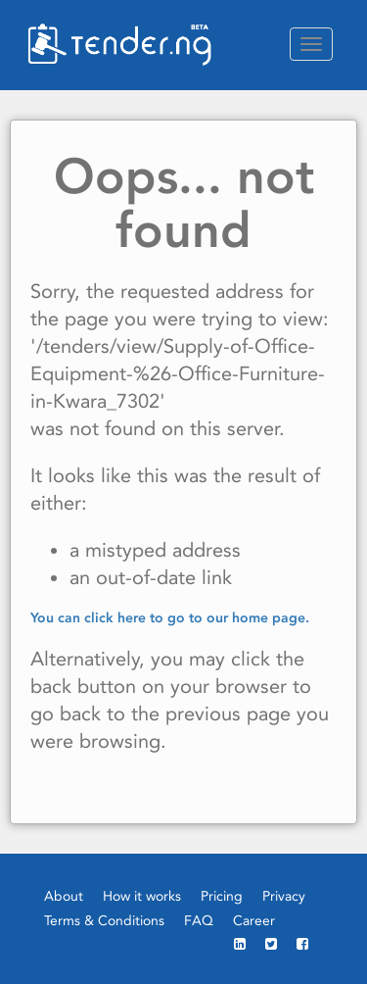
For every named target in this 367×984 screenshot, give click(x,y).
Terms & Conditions (104, 920)
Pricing (222, 896)
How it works (142, 896)
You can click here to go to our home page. (169, 617)
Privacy (283, 896)
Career (254, 920)
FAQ (198, 920)
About (63, 896)
